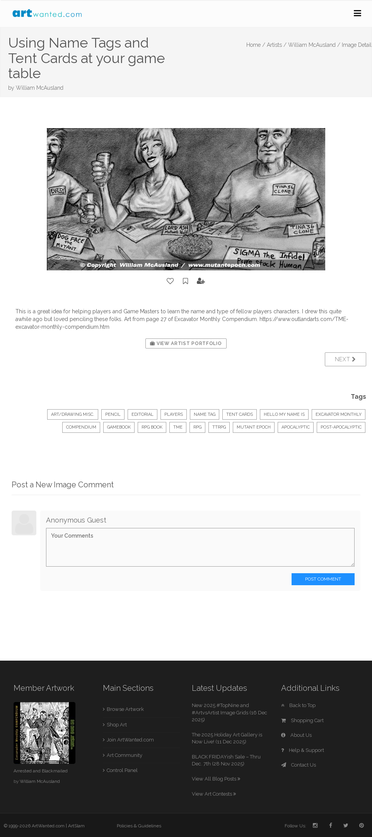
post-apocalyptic (341, 427)
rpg (197, 427)
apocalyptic (296, 427)
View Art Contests (214, 794)
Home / (255, 45)
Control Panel (122, 770)
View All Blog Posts (216, 779)
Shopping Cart (302, 720)
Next (345, 359)
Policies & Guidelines (139, 825)
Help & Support (302, 750)
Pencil (113, 414)
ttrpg (219, 427)
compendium (81, 427)
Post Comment (323, 579)
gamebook (119, 427)
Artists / (277, 45)
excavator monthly (339, 414)
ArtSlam (76, 825)
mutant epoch (254, 427)
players (173, 414)
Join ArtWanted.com (130, 740)
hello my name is (284, 414)
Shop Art (117, 725)
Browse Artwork (125, 709)
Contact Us (298, 765)
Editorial (142, 414)
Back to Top (298, 705)
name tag (204, 414)
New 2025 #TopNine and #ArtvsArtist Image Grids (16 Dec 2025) (229, 712)
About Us (296, 735)
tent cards (239, 414)
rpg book (152, 427)
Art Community (124, 755)
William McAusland (39, 88)
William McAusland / (314, 45)
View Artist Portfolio (186, 343)
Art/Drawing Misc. (72, 414)
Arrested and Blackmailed (41, 771)
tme (178, 427)
